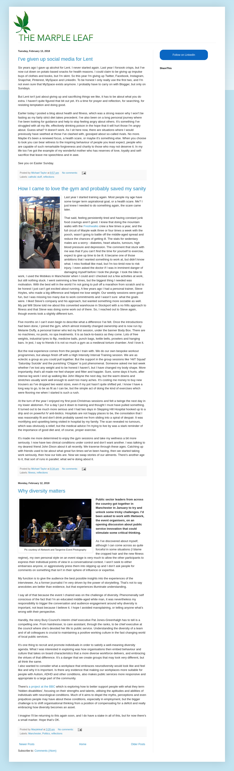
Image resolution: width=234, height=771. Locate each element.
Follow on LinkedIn (184, 54)
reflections (48, 176)
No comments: (70, 172)
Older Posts (138, 744)
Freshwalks (91, 226)
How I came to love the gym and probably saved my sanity (82, 188)
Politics (46, 733)
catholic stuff (35, 176)
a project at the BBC (42, 686)
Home (82, 744)
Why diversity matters (41, 491)
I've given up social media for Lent (55, 59)
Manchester (34, 733)
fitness (31, 472)
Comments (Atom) (45, 750)
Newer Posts (26, 744)
